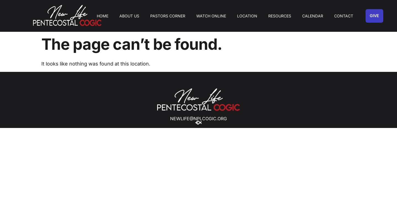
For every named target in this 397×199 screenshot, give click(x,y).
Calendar (312, 16)
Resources (279, 16)
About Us (129, 16)
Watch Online (211, 16)
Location (247, 16)
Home (102, 16)
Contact (343, 16)
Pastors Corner (167, 16)
